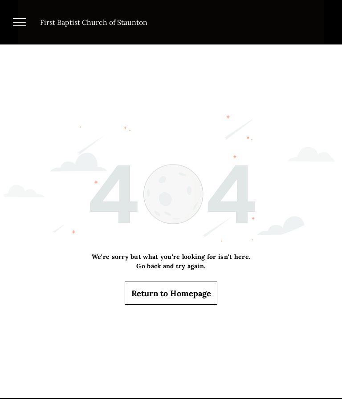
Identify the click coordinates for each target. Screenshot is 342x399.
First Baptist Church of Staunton (93, 22)
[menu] (19, 22)
